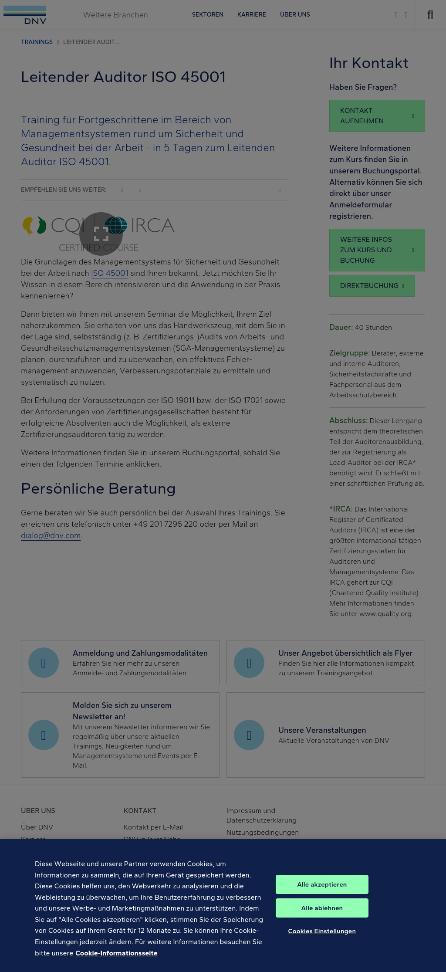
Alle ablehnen (322, 916)
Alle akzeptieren (322, 892)
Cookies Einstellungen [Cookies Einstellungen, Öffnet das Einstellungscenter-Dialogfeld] (322, 939)
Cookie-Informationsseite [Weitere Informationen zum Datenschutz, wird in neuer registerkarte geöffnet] (116, 961)
